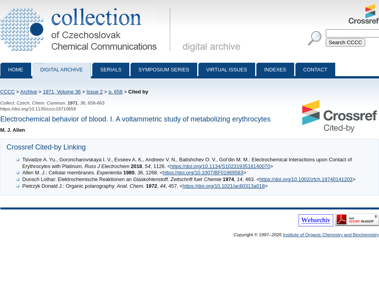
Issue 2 (94, 92)
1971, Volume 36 (62, 92)
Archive (28, 92)
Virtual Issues (226, 70)
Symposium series (163, 70)
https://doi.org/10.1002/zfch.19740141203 (306, 179)
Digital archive (61, 70)
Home (15, 70)
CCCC (7, 92)
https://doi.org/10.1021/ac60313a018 (224, 186)
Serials (110, 70)
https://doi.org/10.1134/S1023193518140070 (220, 166)
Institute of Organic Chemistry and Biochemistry (331, 234)
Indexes (275, 70)
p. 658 (115, 92)
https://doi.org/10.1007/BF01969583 (203, 173)
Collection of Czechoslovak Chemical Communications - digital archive (87, 7)
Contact (315, 70)
